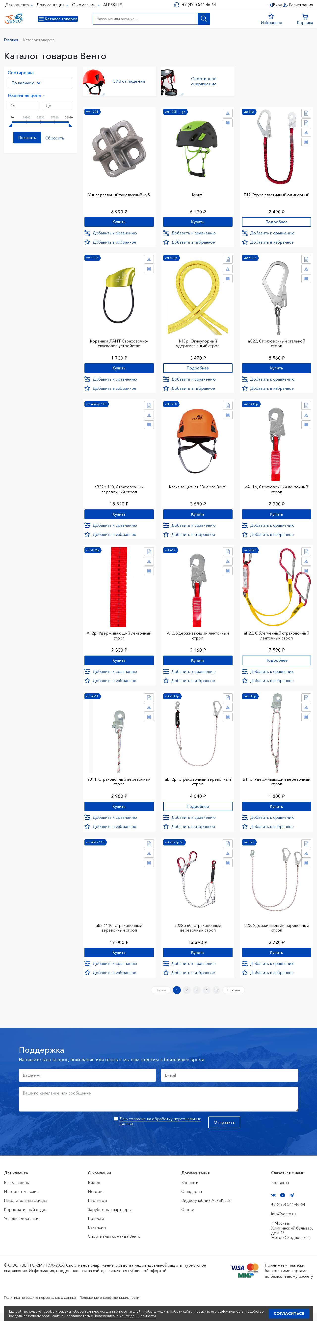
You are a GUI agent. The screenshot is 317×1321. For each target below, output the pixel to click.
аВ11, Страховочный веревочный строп (119, 784)
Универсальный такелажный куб (119, 191)
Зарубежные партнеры (109, 1217)
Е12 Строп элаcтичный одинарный (276, 194)
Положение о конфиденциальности (123, 1305)
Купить (119, 220)
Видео (94, 1190)
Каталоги (189, 1190)
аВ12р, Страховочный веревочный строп (197, 784)
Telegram (292, 1204)
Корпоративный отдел (25, 1217)
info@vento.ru (283, 1222)
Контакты (280, 1190)
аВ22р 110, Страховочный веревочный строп (119, 489)
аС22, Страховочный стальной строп (276, 342)
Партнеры (97, 1209)
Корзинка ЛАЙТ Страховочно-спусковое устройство (119, 342)
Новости (96, 1226)
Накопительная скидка (25, 1209)
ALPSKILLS (112, 4)
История (96, 1200)
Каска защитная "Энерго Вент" (198, 487)
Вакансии (97, 1235)
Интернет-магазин (21, 1200)
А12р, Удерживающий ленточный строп (119, 637)
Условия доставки (21, 1226)
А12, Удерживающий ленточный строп (198, 637)
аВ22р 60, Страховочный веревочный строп (197, 932)
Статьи (187, 1217)
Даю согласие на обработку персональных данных (160, 1129)
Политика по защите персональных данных (45, 1305)
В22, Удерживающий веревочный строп (276, 932)
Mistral (198, 191)
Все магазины (16, 1190)
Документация (50, 4)
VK (273, 1203)
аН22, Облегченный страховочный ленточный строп (276, 637)
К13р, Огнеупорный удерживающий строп (197, 342)
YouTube (282, 1204)
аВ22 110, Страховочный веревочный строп (119, 932)
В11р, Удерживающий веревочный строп (276, 784)
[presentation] (56, 1134)
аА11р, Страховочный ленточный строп (276, 489)
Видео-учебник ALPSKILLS (206, 1209)
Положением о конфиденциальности (125, 1316)
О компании (84, 4)
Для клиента (17, 4)
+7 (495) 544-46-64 (197, 4)
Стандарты (191, 1200)
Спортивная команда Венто (114, 1244)
